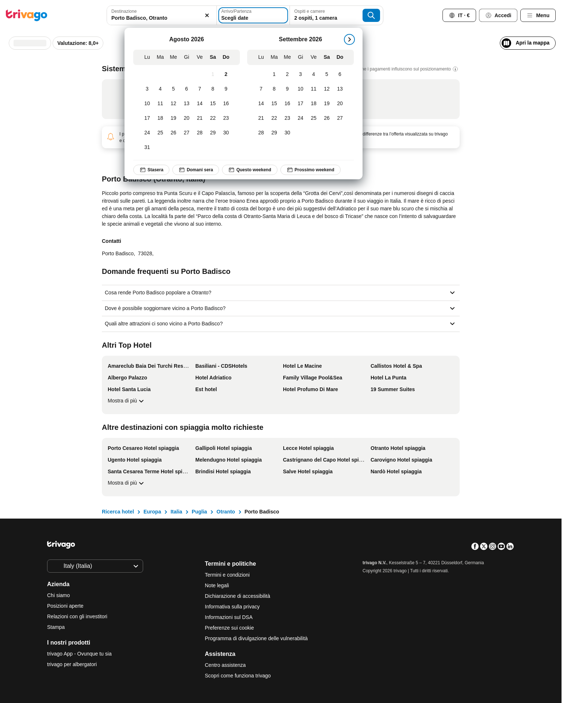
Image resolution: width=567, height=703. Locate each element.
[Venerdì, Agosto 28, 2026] (199, 133)
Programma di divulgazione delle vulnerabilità (256, 638)
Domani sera (196, 170)
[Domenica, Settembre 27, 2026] (339, 118)
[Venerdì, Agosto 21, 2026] (199, 118)
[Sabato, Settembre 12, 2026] (326, 89)
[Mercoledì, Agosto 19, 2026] (173, 118)
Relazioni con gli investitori (77, 616)
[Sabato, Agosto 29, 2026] (212, 133)
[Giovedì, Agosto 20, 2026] (186, 118)
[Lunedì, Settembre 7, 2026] (261, 89)
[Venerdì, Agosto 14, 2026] (199, 103)
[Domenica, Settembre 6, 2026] (339, 74)
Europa (152, 512)
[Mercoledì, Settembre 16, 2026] (287, 103)
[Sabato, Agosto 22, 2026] (212, 118)
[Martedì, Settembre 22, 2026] (274, 118)
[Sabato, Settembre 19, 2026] (326, 103)
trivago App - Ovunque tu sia (79, 654)
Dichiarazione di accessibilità (237, 596)
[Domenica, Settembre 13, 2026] (339, 89)
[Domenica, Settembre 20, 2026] (339, 103)
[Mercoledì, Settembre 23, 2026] (287, 118)
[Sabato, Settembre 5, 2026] (326, 74)
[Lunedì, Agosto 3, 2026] (147, 89)
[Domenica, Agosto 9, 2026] (226, 89)
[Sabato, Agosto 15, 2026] (212, 103)
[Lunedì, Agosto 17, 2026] (147, 118)
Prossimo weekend (310, 170)
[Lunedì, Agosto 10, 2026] (147, 103)
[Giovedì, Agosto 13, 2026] (186, 103)
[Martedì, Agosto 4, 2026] (160, 89)
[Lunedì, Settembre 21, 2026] (261, 118)
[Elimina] (207, 15)
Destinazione (124, 11)
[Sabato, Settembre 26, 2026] (326, 118)
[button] (161, 15)
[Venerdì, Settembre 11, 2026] (313, 89)
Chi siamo (58, 595)
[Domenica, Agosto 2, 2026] (226, 74)
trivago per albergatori (72, 664)
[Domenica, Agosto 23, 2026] (226, 118)
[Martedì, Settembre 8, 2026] (274, 89)
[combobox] (162, 15)
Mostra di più (127, 401)
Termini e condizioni (227, 575)
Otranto (226, 512)
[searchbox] (161, 18)
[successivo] (349, 39)
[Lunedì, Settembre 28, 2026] (261, 133)
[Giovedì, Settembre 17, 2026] (300, 103)
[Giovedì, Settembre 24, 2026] (300, 118)
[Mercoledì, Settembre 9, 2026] (287, 89)
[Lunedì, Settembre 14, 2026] (261, 103)
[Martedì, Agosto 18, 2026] (160, 118)
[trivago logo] (26, 15)
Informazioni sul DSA (229, 617)
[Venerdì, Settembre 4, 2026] (313, 74)
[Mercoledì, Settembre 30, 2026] (287, 133)
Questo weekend (249, 170)
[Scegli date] (253, 15)
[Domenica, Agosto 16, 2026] (226, 103)
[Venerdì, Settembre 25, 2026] (313, 118)
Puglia (199, 512)
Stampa (56, 627)
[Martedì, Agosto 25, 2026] (160, 133)
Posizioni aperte (65, 606)
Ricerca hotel (118, 512)
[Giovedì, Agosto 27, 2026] (186, 133)
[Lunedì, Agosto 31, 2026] (147, 147)
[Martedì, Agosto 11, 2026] (160, 103)
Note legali (217, 585)
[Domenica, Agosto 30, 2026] (226, 133)
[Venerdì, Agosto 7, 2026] (199, 89)
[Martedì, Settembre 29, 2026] (274, 133)
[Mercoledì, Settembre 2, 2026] (287, 74)
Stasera (151, 170)
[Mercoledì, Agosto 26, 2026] (173, 133)
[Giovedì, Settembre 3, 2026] (300, 74)
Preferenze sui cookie (230, 628)
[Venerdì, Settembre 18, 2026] (313, 103)
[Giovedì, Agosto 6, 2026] (186, 89)
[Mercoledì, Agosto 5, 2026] (173, 89)
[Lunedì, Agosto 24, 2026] (147, 133)
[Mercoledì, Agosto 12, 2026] (173, 103)
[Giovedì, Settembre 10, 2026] (300, 89)
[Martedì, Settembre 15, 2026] (274, 103)
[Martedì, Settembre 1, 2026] (274, 74)
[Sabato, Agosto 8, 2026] (212, 89)
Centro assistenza (225, 665)
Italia (176, 512)
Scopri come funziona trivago (238, 676)
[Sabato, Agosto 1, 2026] (212, 74)
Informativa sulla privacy (232, 607)
